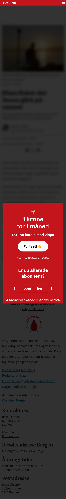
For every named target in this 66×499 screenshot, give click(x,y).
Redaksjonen (11, 417)
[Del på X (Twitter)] (32, 150)
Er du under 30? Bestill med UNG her (33, 258)
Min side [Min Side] (8, 432)
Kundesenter (10, 436)
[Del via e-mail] (38, 150)
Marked (7, 424)
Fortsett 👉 (33, 246)
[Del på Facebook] (27, 150)
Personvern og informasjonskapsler (28, 381)
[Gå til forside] (10, 2)
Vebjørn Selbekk (33, 309)
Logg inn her (33, 288)
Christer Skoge (13, 400)
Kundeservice (11, 421)
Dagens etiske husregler (20, 387)
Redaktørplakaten (15, 375)
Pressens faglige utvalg (18, 370)
